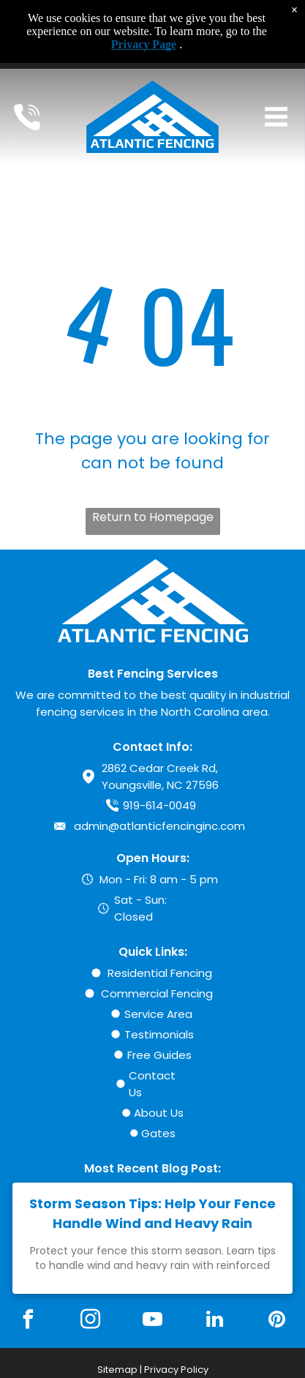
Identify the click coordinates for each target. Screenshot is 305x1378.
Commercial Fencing (157, 993)
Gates (158, 1133)
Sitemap (117, 1370)
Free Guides (159, 1055)
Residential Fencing (160, 973)
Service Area (158, 1014)
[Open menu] (276, 116)
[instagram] (91, 1321)
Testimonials (159, 1034)
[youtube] (152, 1321)
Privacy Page (143, 44)
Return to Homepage (153, 517)
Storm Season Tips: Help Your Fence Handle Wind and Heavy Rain (152, 1213)
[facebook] (28, 1321)
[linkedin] (214, 1321)
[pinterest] (276, 1321)
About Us (159, 1112)
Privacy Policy (176, 1370)
